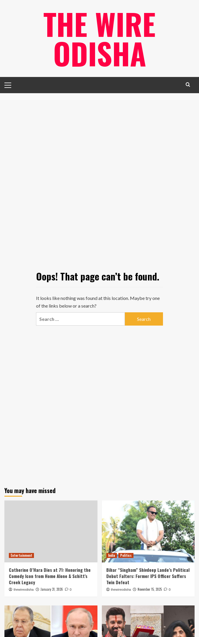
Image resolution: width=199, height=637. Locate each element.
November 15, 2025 (150, 589)
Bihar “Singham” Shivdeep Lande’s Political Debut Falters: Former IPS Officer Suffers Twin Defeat (148, 576)
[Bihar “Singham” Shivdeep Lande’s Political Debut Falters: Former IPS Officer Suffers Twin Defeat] (148, 531)
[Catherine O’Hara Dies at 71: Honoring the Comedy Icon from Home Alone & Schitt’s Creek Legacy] (50, 531)
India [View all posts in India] (111, 555)
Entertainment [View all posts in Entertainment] (21, 555)
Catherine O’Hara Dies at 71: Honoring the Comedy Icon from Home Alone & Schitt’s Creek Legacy (50, 576)
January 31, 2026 (51, 589)
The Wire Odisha (99, 38)
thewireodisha (24, 589)
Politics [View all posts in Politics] (126, 555)
